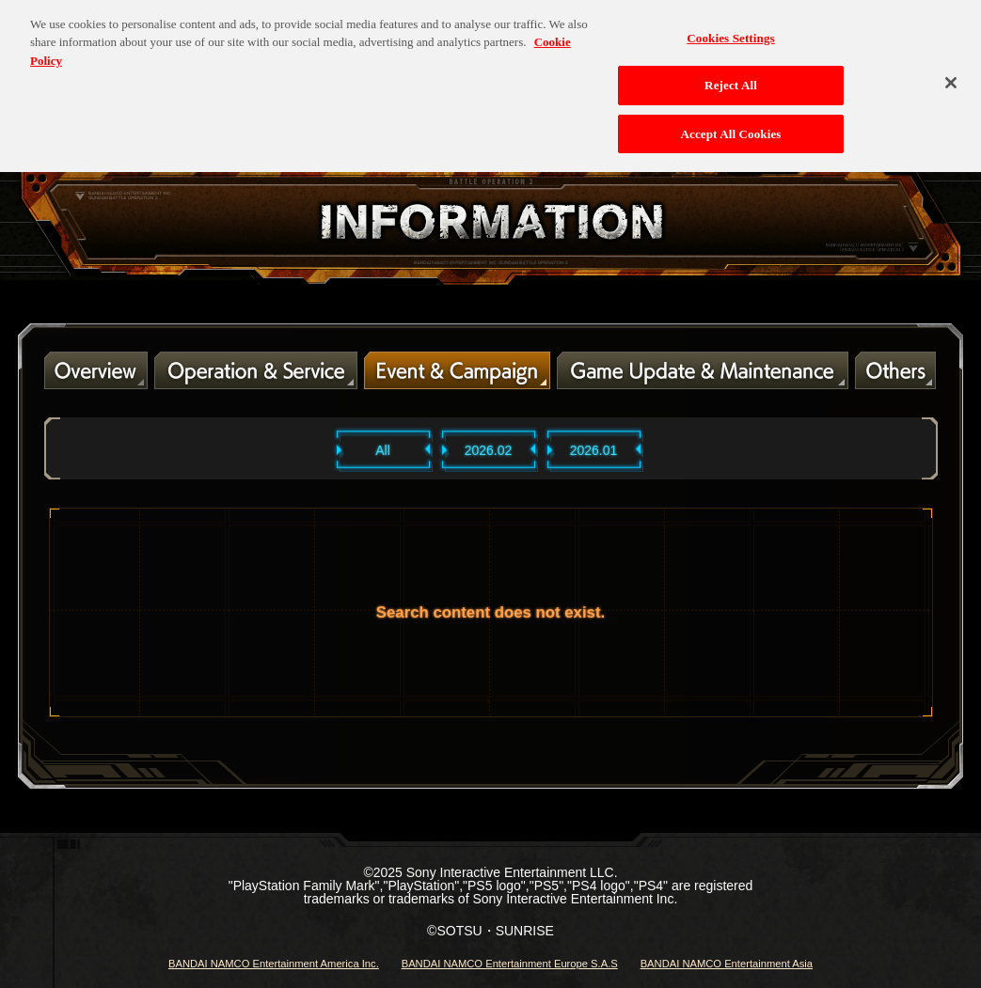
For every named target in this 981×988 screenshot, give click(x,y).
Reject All (730, 78)
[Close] (951, 75)
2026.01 (594, 450)
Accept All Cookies (730, 127)
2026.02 (489, 450)
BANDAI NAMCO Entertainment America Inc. (273, 963)
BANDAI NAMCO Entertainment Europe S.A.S (510, 963)
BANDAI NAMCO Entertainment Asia (727, 963)
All (382, 450)
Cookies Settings (730, 31)
